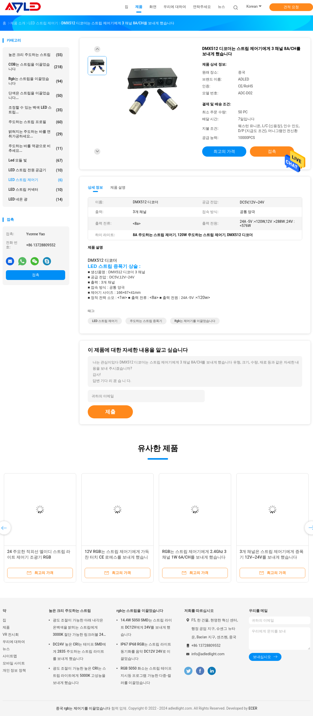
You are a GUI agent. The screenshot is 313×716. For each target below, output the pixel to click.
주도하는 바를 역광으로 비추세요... (35, 148)
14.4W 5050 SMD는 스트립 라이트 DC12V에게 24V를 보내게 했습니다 (146, 627)
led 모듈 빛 (35, 160)
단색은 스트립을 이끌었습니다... (35, 95)
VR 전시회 (11, 634)
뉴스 (6, 649)
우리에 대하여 (14, 642)
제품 (6, 627)
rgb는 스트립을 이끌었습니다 (35, 81)
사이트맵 (10, 656)
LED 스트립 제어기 (35, 180)
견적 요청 (291, 7)
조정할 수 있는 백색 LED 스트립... (35, 109)
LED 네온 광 (35, 199)
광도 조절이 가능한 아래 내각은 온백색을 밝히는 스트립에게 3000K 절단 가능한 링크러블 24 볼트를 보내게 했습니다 (78, 628)
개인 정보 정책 (14, 670)
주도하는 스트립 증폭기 (146, 321)
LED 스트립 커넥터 (35, 189)
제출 (110, 412)
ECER (253, 708)
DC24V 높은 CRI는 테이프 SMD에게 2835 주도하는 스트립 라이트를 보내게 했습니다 (79, 651)
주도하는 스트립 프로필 (35, 122)
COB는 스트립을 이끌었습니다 (35, 66)
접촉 (35, 275)
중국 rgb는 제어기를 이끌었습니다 (83, 708)
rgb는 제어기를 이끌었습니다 (194, 321)
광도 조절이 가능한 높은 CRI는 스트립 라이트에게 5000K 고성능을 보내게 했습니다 (79, 675)
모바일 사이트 (14, 663)
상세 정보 (95, 187)
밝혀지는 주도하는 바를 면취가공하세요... (35, 133)
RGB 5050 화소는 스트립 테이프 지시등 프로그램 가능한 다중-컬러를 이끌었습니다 (146, 675)
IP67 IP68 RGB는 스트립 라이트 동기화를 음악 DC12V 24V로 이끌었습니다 (146, 651)
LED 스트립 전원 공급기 (35, 170)
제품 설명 (117, 187)
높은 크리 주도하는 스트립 (35, 54)
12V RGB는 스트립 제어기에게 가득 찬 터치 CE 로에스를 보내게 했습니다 (117, 557)
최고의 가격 (224, 151)
